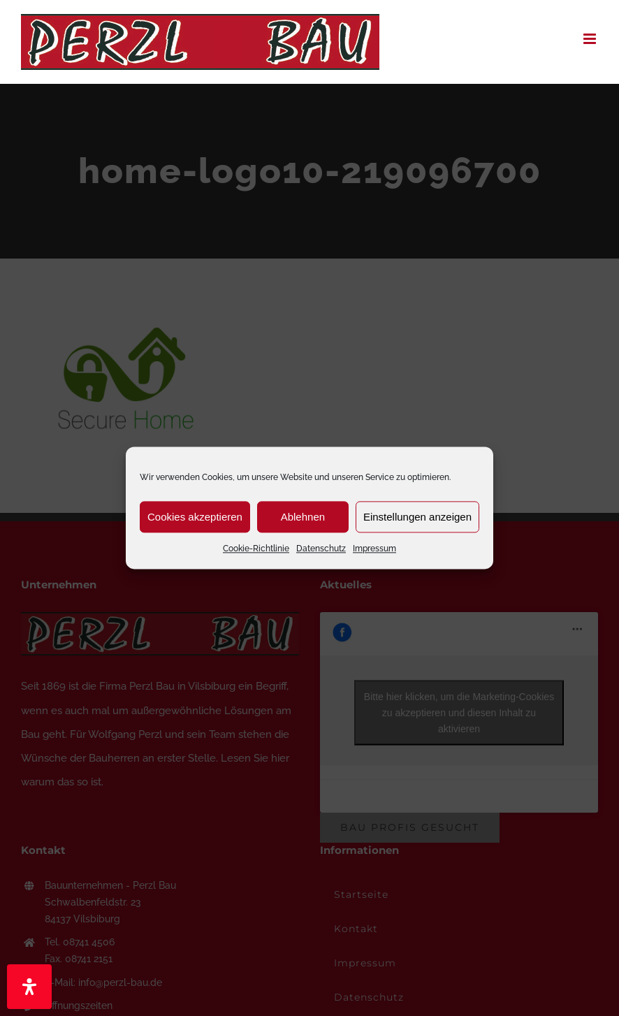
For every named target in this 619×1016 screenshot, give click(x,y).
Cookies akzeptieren (194, 517)
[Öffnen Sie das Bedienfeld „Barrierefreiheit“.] (29, 986)
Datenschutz (321, 548)
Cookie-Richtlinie (256, 548)
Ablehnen (303, 517)
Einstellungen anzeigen (417, 517)
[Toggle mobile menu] (590, 38)
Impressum (374, 548)
